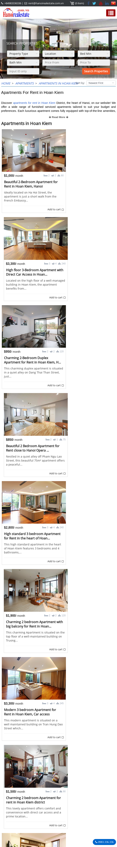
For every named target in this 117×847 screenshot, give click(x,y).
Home (5, 83)
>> (81, 788)
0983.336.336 (105, 842)
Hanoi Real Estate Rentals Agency (85, 804)
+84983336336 (12, 3)
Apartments (24, 83)
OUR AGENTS (12, 803)
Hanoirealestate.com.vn (82, 831)
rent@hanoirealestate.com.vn (46, 3)
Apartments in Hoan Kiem (58, 83)
